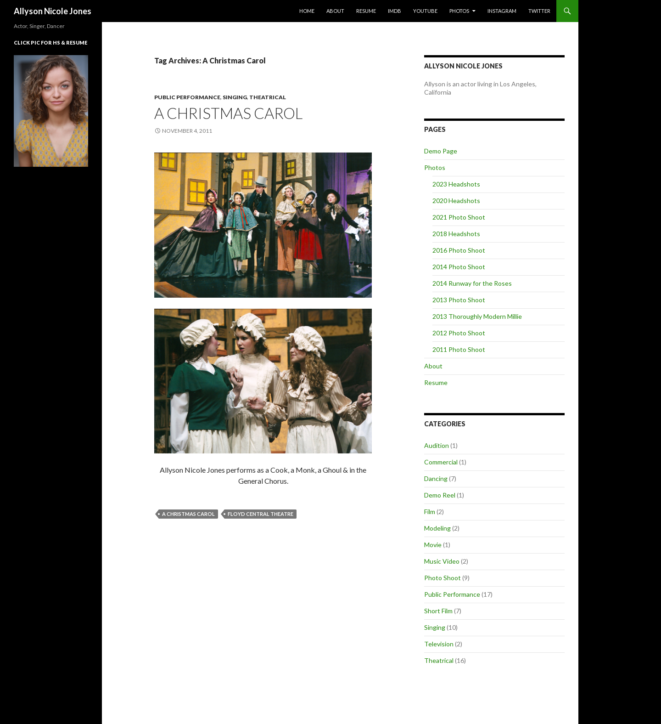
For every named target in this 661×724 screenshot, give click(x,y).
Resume (366, 11)
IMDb (394, 11)
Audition (436, 445)
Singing (235, 97)
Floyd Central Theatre (260, 514)
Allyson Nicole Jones (52, 11)
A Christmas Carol (228, 113)
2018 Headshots (456, 234)
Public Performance (187, 97)
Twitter (539, 11)
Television (439, 644)
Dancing (436, 478)
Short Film (438, 611)
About (335, 11)
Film (429, 511)
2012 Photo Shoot (458, 333)
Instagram (501, 11)
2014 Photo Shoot (458, 267)
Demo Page (440, 151)
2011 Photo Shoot (458, 349)
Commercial (441, 462)
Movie (433, 545)
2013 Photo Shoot (458, 300)
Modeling (437, 528)
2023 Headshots (456, 184)
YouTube (425, 11)
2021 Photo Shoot (458, 217)
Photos (459, 11)
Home (306, 11)
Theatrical (267, 97)
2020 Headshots (456, 200)
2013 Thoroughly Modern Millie (477, 316)
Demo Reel (439, 495)
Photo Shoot (442, 578)
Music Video (441, 561)
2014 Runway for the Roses (472, 283)
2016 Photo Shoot (458, 250)
